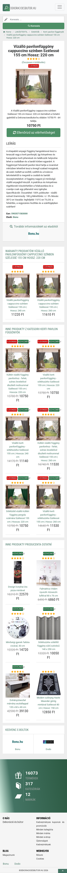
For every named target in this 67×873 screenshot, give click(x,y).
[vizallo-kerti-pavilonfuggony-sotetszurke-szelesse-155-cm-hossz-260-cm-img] (48, 497)
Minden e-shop (43, 837)
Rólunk (39, 855)
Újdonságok (42, 841)
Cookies (40, 859)
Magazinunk (9, 855)
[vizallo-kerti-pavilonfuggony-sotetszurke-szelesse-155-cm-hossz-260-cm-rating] (48, 483)
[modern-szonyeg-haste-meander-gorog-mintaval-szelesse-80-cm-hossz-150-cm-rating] (48, 672)
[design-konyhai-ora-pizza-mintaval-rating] (18, 558)
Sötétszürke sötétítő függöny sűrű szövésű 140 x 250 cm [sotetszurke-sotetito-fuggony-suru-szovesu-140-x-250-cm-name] (48, 645)
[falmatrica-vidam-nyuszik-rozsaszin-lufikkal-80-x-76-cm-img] (48, 573)
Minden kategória (44, 829)
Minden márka (43, 833)
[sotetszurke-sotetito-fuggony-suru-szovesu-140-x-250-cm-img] (48, 628)
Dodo (17, 863)
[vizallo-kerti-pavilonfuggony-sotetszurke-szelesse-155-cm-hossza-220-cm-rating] (48, 346)
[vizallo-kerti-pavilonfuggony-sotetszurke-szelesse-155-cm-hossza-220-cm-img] (48, 360)
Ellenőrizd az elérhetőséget (33, 132)
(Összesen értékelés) (33, 62)
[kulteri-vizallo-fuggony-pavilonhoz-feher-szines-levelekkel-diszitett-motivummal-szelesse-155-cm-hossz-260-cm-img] (48, 428)
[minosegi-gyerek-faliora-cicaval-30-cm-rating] (18, 614)
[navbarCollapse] (59, 7)
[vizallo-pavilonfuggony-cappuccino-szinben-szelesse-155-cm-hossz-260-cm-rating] (48, 272)
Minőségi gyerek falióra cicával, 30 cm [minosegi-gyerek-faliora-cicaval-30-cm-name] (17, 644)
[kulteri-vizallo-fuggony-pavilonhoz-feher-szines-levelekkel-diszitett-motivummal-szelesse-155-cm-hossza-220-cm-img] (18, 360)
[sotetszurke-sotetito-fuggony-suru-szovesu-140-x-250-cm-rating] (48, 614)
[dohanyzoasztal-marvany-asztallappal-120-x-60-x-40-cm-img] (18, 685)
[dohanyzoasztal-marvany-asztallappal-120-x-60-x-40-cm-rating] (18, 672)
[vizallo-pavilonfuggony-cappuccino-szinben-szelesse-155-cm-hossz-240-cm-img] (18, 286)
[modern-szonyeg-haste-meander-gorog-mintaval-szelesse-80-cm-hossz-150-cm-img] (48, 684)
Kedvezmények (43, 844)
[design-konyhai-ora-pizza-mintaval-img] (18, 572)
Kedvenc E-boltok (17, 730)
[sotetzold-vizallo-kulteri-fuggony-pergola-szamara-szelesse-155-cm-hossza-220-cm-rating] (18, 483)
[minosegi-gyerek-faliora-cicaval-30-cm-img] (18, 628)
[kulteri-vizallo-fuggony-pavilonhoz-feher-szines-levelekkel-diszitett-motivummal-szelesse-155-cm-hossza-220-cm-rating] (18, 346)
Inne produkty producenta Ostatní (28, 544)
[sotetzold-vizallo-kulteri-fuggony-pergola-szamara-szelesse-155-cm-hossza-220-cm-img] (18, 497)
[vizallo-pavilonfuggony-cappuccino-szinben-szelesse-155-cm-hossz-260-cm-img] (48, 286)
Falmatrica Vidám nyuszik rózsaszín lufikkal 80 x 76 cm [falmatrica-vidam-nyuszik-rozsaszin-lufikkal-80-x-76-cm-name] (48, 592)
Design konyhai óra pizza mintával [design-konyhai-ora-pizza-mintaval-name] (17, 588)
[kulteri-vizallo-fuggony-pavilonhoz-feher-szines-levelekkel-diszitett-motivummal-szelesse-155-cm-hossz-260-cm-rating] (48, 414)
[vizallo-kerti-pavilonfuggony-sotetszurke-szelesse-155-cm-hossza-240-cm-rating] (18, 414)
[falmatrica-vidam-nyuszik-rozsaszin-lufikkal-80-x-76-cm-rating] (48, 558)
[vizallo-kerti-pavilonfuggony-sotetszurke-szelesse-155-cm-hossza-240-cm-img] (18, 428)
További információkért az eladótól (33, 232)
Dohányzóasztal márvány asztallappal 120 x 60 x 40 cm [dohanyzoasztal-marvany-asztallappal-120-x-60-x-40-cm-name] (17, 703)
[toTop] (62, 871)
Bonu (15, 217)
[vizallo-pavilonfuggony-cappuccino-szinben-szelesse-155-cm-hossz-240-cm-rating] (18, 272)
